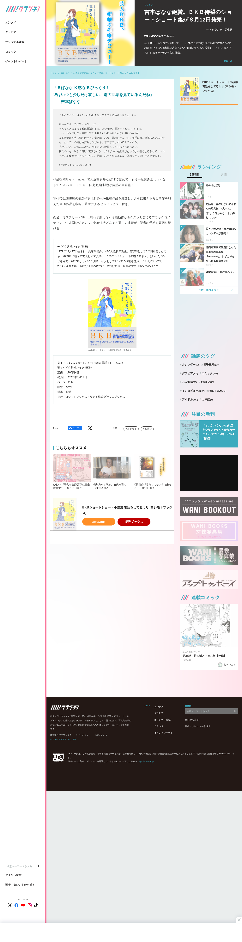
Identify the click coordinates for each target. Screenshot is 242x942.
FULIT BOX (216, 390)
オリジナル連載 (14, 42)
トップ (53, 73)
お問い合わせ (101, 735)
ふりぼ (207, 399)
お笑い (148, 428)
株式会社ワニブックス (61, 735)
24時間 (194, 174)
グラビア (10, 32)
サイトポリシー (83, 735)
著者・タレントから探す (20, 884)
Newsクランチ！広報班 (219, 29)
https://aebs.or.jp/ (146, 761)
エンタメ (10, 22)
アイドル (190, 399)
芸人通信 (189, 382)
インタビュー (193, 390)
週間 (224, 174)
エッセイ (131, 428)
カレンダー (191, 364)
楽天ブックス (134, 521)
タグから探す (13, 875)
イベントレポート (16, 61)
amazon (98, 522)
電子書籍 (211, 364)
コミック (10, 51)
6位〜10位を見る (209, 290)
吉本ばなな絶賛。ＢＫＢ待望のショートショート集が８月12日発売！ (106, 73)
